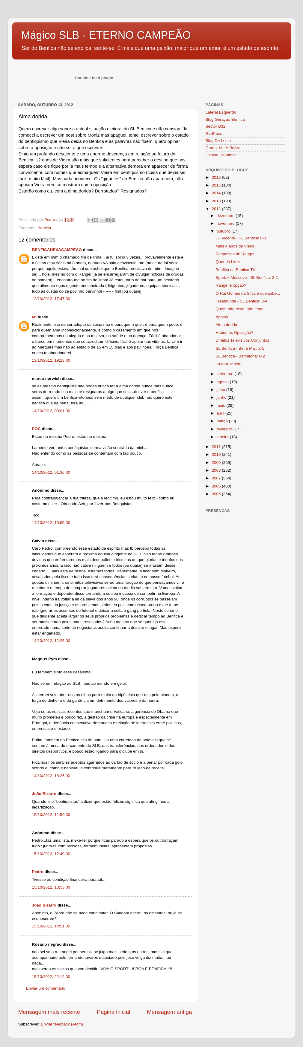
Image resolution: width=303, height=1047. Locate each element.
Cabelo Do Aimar (221, 155)
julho (221, 389)
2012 (217, 209)
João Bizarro (44, 793)
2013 (217, 201)
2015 (217, 185)
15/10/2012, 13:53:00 (51, 887)
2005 (217, 494)
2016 (217, 177)
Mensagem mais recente (49, 1012)
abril (221, 413)
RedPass (214, 133)
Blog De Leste (218, 140)
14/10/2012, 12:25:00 (51, 640)
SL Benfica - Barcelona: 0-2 (240, 356)
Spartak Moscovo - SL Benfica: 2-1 (246, 277)
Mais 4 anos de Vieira (234, 246)
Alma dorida (226, 324)
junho (222, 397)
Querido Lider (227, 261)
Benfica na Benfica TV (235, 270)
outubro (224, 231)
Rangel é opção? (230, 285)
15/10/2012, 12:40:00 (51, 854)
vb (34, 317)
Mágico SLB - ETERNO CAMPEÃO (106, 35)
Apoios (221, 317)
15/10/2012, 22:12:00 (51, 976)
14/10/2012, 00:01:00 (51, 411)
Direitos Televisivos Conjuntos (242, 340)
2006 (217, 486)
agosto (223, 382)
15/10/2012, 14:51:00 (51, 926)
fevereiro (225, 429)
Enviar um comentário (45, 988)
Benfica (44, 228)
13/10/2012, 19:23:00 (51, 360)
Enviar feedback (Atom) (62, 1024)
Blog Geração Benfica (225, 119)
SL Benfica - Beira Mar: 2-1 (239, 348)
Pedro (37, 871)
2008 (217, 470)
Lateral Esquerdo (221, 112)
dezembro (226, 215)
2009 (217, 462)
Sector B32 (216, 126)
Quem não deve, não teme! (240, 309)
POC (36, 429)
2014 (217, 193)
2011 (217, 446)
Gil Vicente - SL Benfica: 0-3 (240, 238)
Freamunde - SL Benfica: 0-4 (241, 301)
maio (222, 405)
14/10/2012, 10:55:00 (51, 522)
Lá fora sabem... (230, 364)
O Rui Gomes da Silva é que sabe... (247, 293)
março (223, 421)
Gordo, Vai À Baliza (223, 148)
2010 (217, 454)
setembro (226, 374)
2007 (217, 478)
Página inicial (113, 1012)
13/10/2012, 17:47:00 (51, 298)
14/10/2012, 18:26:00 (51, 776)
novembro (226, 223)
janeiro (223, 437)
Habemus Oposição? (234, 332)
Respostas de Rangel (234, 254)
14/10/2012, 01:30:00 (51, 472)
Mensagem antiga (169, 1012)
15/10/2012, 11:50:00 (51, 814)
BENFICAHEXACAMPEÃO (57, 249)
